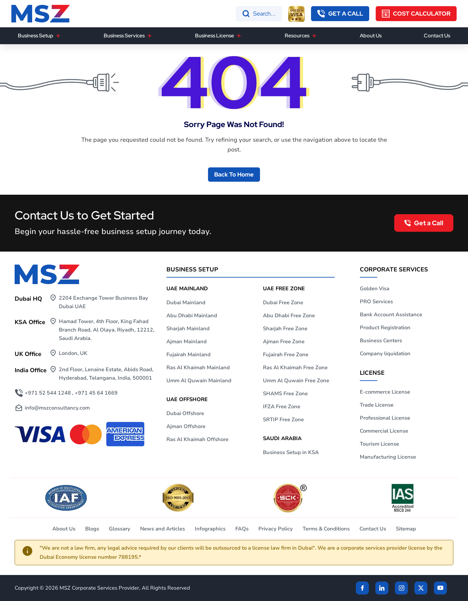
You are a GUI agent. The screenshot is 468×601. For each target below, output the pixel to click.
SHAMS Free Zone (285, 393)
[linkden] (381, 587)
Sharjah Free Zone (285, 328)
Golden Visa (374, 288)
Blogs (92, 528)
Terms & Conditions (326, 528)
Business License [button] (214, 35)
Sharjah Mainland (188, 328)
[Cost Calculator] (416, 13)
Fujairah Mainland (188, 354)
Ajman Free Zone (284, 341)
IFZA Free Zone (281, 406)
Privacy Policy (275, 528)
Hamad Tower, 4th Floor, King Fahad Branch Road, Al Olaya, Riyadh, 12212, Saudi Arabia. (106, 330)
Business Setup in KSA (291, 452)
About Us (371, 35)
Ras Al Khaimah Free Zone (295, 367)
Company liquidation (385, 353)
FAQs (242, 528)
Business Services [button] (124, 35)
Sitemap (406, 528)
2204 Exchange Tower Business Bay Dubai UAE (103, 302)
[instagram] (401, 587)
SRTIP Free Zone (283, 419)
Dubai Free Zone (283, 302)
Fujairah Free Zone (285, 354)
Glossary (119, 528)
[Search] (259, 13)
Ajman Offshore (185, 426)
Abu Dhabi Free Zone (289, 315)
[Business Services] (149, 36)
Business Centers (381, 340)
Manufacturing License (388, 457)
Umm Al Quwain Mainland (198, 380)
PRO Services (376, 301)
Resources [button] (297, 35)
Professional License (385, 418)
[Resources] (314, 36)
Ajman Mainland (186, 341)
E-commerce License (385, 392)
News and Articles (162, 528)
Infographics (210, 528)
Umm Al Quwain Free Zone (296, 380)
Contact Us (437, 35)
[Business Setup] (58, 36)
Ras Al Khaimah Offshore (197, 439)
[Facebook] (362, 587)
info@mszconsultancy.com (57, 408)
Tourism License (379, 444)
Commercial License (384, 431)
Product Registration (385, 327)
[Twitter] (420, 587)
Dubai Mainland (185, 302)
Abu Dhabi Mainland (191, 315)
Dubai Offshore (185, 413)
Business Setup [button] (35, 35)
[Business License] (239, 36)
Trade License (377, 405)
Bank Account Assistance (391, 314)
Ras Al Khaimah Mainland (198, 367)
